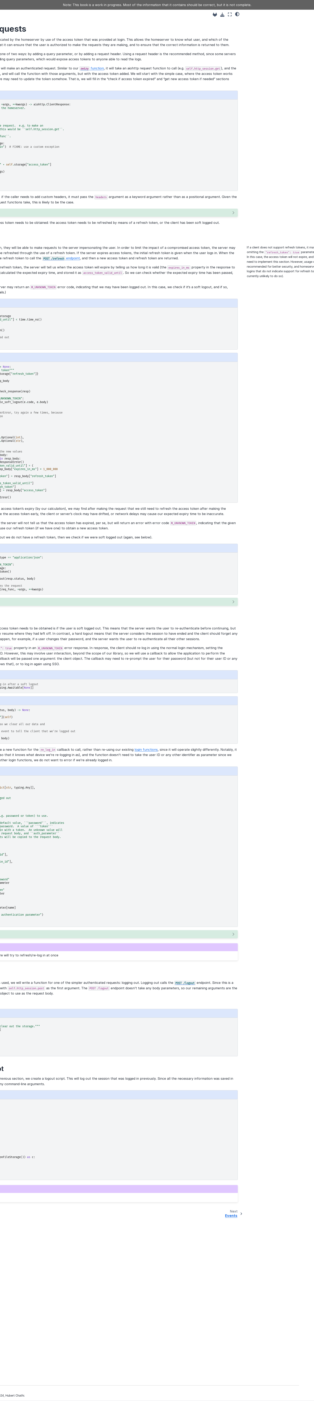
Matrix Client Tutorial (34, 38)
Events (25, 87)
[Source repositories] (215, 14)
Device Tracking (31, 134)
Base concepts (30, 55)
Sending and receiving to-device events (42, 156)
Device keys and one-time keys (41, 128)
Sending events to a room (38, 93)
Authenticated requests (38, 81)
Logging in (27, 74)
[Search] (43, 28)
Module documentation (36, 186)
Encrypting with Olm (34, 147)
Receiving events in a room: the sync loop (41, 102)
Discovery (27, 61)
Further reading (30, 193)
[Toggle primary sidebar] (78, 14)
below (100, 367)
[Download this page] (222, 14)
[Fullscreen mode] (230, 14)
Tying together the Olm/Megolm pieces (42, 167)
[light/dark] (237, 13)
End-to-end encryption (36, 122)
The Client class (31, 68)
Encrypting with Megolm (36, 141)
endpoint (195, 311)
